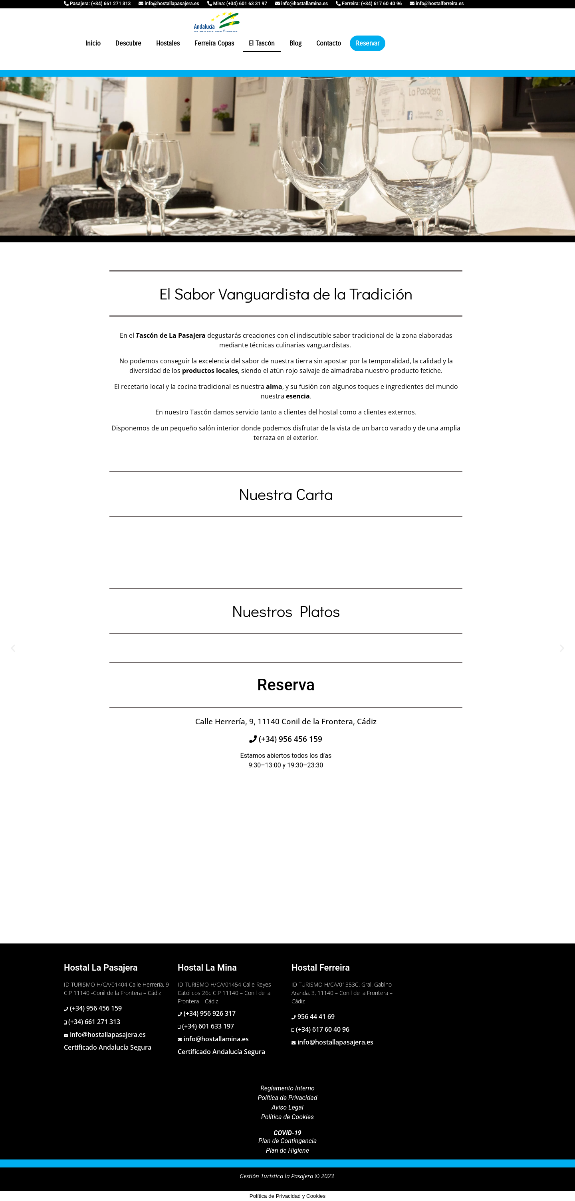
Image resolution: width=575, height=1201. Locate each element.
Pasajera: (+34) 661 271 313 (100, 3)
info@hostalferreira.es (439, 3)
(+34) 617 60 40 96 (321, 1029)
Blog (295, 43)
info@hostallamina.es (304, 3)
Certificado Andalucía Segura (107, 1047)
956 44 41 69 (315, 1016)
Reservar (367, 43)
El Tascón (262, 43)
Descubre (128, 43)
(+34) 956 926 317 (209, 1013)
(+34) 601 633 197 (207, 1026)
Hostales (168, 43)
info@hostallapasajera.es (171, 3)
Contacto (328, 43)
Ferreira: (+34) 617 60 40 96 (371, 3)
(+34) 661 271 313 (93, 1021)
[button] (13, 648)
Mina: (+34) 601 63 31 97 (239, 3)
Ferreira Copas (214, 43)
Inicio (93, 43)
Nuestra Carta (286, 493)
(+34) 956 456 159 (289, 739)
